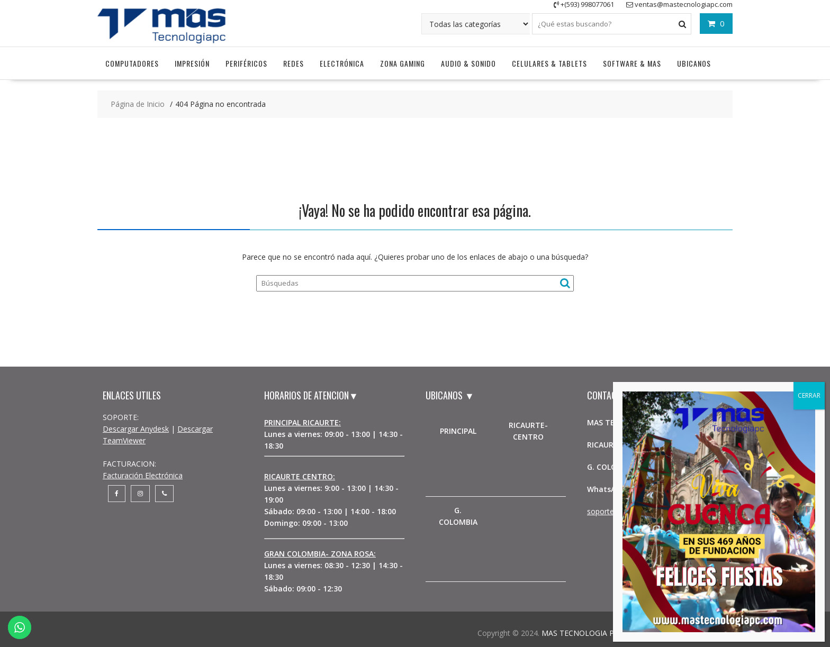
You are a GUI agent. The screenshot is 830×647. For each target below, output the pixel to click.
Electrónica (342, 63)
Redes (293, 63)
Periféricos (246, 63)
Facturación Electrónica (143, 475)
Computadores (132, 63)
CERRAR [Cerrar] (809, 395)
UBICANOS (694, 63)
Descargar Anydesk (136, 429)
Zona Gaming (402, 63)
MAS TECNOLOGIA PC (580, 633)
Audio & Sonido (468, 63)
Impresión (192, 63)
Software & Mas (632, 63)
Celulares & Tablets (549, 63)
